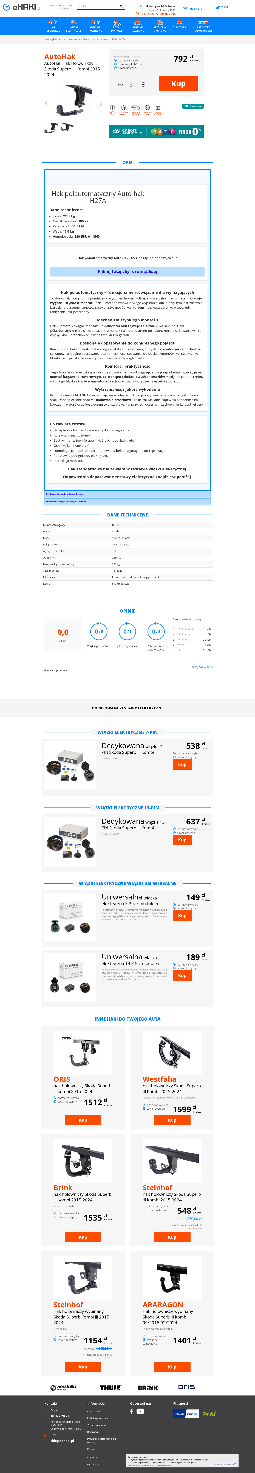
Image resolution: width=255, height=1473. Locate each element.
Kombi (106, 39)
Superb (96, 39)
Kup (178, 83)
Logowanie (93, 1464)
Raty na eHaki (94, 1411)
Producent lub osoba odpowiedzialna (64, 494)
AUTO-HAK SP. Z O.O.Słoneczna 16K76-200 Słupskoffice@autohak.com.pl (127, 495)
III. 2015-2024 (119, 39)
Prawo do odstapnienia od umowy (101, 1440)
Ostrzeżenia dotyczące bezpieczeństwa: (66, 501)
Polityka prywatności (98, 1418)
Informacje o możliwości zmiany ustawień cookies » (150, 1465)
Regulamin (93, 1431)
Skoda (86, 39)
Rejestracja (93, 1457)
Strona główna (52, 39)
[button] (46, 104)
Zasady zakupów (96, 1425)
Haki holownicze (71, 39)
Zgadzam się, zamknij (225, 1464)
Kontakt (91, 1449)
